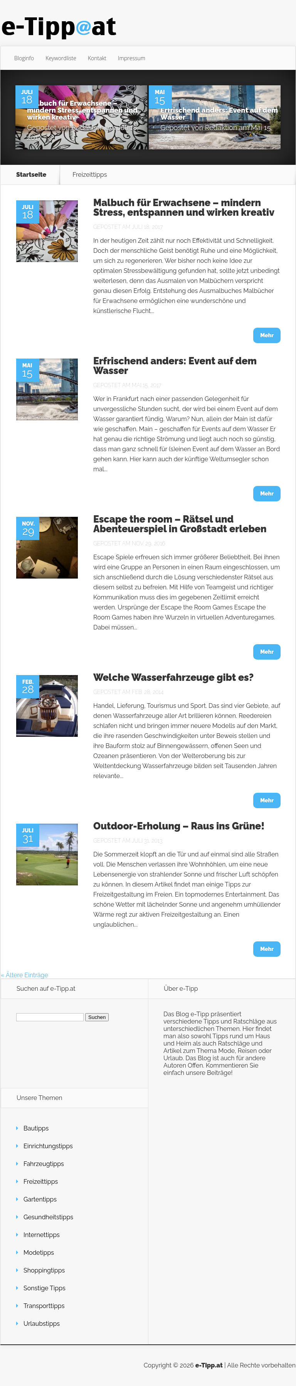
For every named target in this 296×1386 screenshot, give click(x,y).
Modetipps (39, 1252)
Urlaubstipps (42, 1323)
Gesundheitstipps (48, 1217)
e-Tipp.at (209, 1365)
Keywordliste (60, 58)
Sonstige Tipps (45, 1288)
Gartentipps (40, 1199)
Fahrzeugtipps (44, 1164)
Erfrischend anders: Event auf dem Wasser (219, 113)
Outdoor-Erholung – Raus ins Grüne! (178, 826)
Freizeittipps (41, 1181)
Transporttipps (44, 1306)
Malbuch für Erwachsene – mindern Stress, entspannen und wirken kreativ (82, 110)
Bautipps (36, 1128)
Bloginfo (24, 58)
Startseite (31, 175)
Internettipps (42, 1235)
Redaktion (88, 128)
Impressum (131, 58)
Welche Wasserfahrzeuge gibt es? (173, 677)
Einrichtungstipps (48, 1146)
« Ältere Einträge (24, 975)
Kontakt (97, 58)
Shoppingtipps (44, 1270)
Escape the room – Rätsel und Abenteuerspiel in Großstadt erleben (180, 524)
